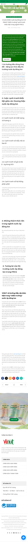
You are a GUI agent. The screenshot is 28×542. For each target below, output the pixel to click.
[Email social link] (10, 378)
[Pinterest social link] (13, 378)
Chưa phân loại (16, 11)
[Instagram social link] (12, 533)
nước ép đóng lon (17, 354)
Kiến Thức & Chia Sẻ (17, 17)
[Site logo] (14, 4)
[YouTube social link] (14, 533)
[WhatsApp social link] (21, 378)
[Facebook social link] (2, 378)
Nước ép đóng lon (21, 76)
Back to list (14, 384)
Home (9, 11)
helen (9, 27)
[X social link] (6, 378)
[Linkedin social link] (17, 378)
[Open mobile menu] (3, 4)
